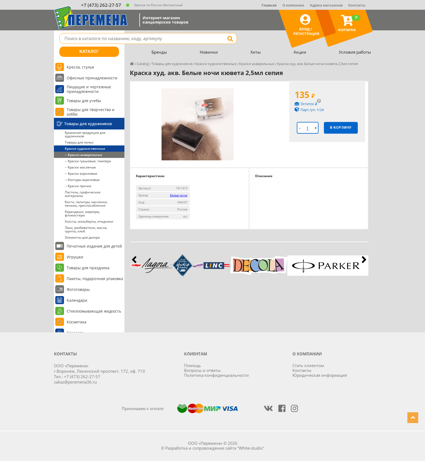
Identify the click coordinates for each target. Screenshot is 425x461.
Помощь (192, 365)
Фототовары (78, 289)
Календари (77, 300)
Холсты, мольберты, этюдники (89, 221)
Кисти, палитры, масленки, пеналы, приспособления (86, 203)
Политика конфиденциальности (216, 375)
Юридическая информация (319, 375)
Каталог (89, 52)
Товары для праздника (88, 267)
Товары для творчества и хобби (90, 111)
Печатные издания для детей (94, 246)
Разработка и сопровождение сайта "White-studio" (214, 448)
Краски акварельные (256, 63)
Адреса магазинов (326, 5)
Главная (269, 5)
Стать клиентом (308, 365)
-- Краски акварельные (83, 155)
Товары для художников (88, 123)
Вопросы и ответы (202, 370)
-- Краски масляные (80, 167)
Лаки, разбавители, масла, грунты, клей (86, 229)
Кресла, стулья (80, 67)
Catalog (143, 63)
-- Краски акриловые (81, 173)
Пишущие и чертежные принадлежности (89, 89)
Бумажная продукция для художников (85, 134)
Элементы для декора (82, 237)
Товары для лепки (79, 142)
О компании (293, 5)
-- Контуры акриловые (82, 179)
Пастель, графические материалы (83, 193)
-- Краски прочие (78, 186)
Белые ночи (178, 195)
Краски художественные (85, 148)
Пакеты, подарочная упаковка (95, 278)
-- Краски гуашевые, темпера (88, 161)
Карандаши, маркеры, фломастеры (82, 213)
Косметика (76, 322)
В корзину (341, 127)
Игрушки (75, 257)
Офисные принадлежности (92, 78)
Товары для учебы (84, 100)
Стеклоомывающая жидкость (94, 311)
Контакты (357, 5)
